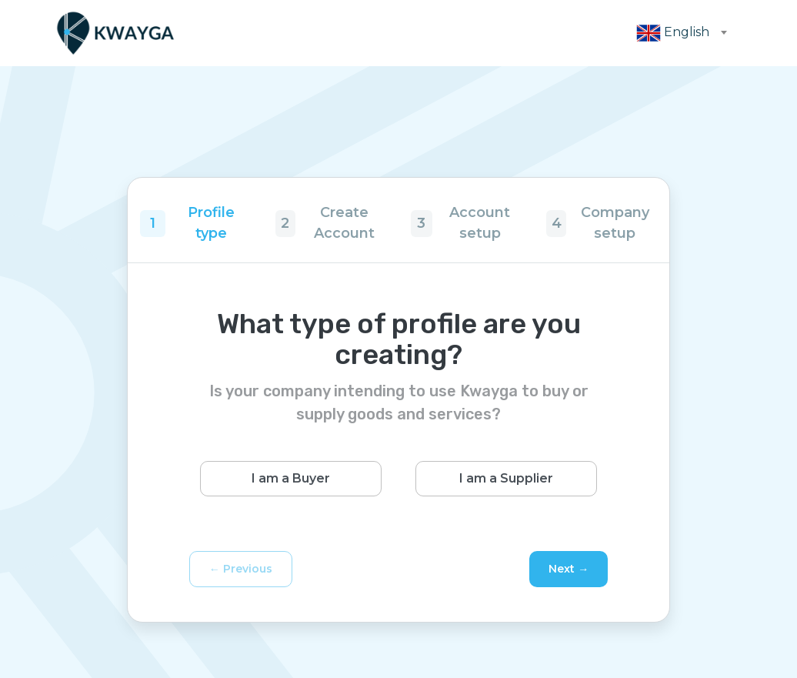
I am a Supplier (506, 478)
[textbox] (677, 33)
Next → (569, 569)
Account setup (479, 223)
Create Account (344, 223)
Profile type (211, 223)
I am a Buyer (291, 478)
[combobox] (677, 33)
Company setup (615, 223)
